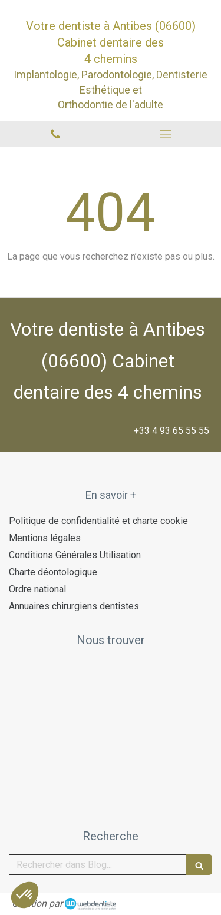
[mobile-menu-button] (166, 134)
